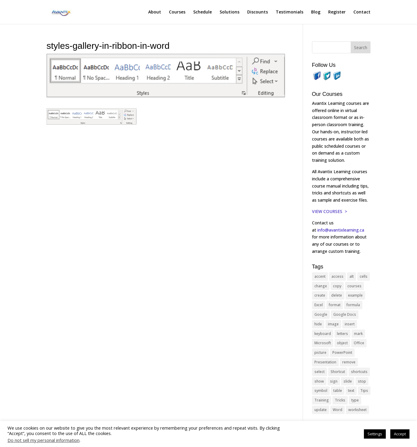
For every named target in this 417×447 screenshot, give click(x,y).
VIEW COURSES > (329, 211)
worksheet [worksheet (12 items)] (357, 409)
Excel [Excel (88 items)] (318, 304)
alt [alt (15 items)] (352, 276)
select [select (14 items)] (319, 371)
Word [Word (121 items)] (337, 409)
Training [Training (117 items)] (321, 400)
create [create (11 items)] (319, 295)
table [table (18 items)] (337, 390)
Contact (361, 12)
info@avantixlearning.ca (341, 230)
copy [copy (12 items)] (337, 286)
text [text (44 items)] (351, 390)
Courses (177, 12)
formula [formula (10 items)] (353, 304)
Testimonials (289, 12)
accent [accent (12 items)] (320, 276)
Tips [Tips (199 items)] (364, 390)
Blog (315, 12)
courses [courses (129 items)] (354, 286)
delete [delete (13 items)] (336, 295)
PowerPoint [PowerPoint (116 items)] (342, 352)
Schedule (202, 12)
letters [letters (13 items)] (342, 333)
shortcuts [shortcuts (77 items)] (359, 371)
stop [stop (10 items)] (362, 381)
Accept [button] (400, 434)
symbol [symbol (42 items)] (320, 390)
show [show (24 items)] (319, 381)
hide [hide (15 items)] (318, 324)
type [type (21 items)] (355, 400)
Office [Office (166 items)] (359, 342)
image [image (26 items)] (333, 324)
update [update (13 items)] (320, 409)
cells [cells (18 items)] (364, 276)
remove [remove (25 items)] (349, 362)
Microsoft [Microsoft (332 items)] (322, 342)
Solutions (229, 12)
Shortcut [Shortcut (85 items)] (338, 371)
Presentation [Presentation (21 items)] (325, 362)
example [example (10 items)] (355, 295)
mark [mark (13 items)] (358, 333)
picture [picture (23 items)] (320, 352)
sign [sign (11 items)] (334, 381)
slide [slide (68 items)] (348, 381)
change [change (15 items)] (320, 286)
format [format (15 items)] (334, 304)
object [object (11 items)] (342, 342)
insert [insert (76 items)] (350, 324)
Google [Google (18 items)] (320, 314)
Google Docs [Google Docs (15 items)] (344, 314)
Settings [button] (375, 434)
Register (337, 12)
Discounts (257, 12)
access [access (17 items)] (338, 276)
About (154, 12)
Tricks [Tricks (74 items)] (340, 400)
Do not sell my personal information (44, 440)
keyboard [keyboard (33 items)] (322, 333)
